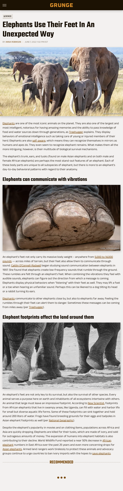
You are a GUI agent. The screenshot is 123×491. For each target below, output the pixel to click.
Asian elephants (12, 449)
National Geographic (61, 420)
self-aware (38, 140)
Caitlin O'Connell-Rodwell (26, 265)
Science (8, 16)
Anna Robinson (13, 42)
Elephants (9, 123)
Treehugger (76, 132)
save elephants (101, 453)
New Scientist (96, 403)
